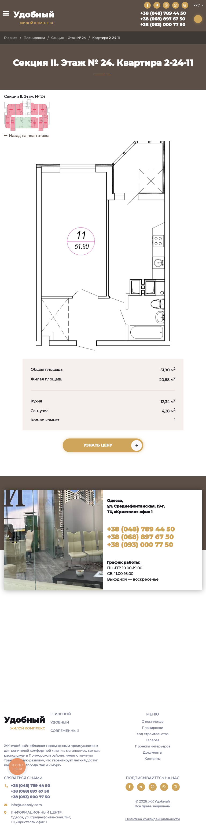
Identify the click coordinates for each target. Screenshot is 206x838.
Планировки (34, 38)
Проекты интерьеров (152, 746)
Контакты (152, 759)
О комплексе (152, 722)
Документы (152, 752)
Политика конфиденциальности (152, 819)
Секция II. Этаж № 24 (68, 38)
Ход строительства (152, 734)
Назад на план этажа (29, 135)
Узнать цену (97, 445)
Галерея (152, 740)
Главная (10, 38)
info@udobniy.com (26, 805)
